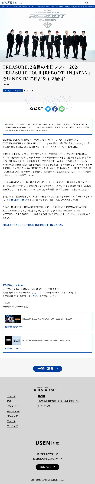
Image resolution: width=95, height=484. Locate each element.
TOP (2, 7)
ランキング (12, 416)
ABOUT (41, 396)
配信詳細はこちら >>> (13, 285)
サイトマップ (44, 406)
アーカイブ (12, 426)
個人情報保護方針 (45, 454)
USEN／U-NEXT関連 (20, 7)
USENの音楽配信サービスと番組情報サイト (58, 401)
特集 (9, 401)
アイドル (11, 421)
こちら (36, 296)
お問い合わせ (45, 467)
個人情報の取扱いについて (45, 459)
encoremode (13, 411)
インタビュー (13, 406)
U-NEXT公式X (18, 200)
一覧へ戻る (45, 369)
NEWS (8, 7)
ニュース (11, 396)
